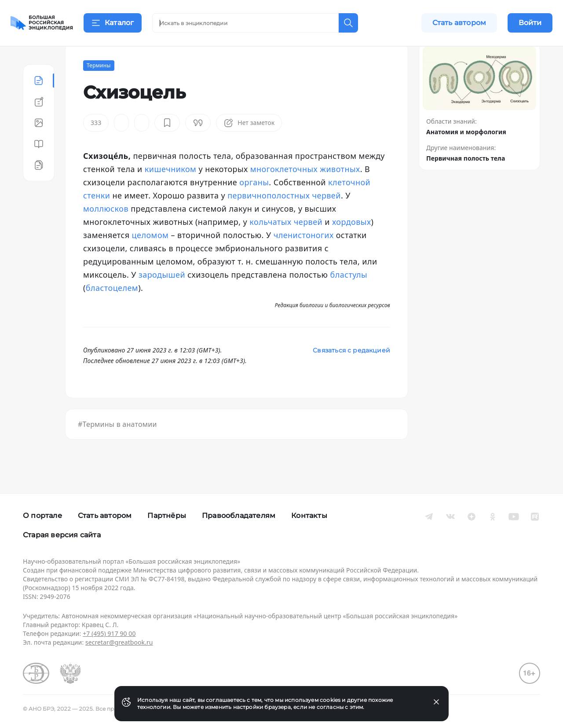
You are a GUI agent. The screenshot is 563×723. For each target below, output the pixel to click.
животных (340, 191)
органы (254, 204)
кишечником (171, 191)
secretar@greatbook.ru (119, 642)
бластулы (348, 296)
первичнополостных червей (284, 217)
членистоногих (304, 257)
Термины (99, 87)
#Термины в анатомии (117, 446)
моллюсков (105, 230)
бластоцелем (112, 310)
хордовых (351, 244)
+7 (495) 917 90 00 (109, 633)
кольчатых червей (285, 244)
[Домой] (42, 23)
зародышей (162, 296)
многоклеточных (284, 191)
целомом (150, 257)
